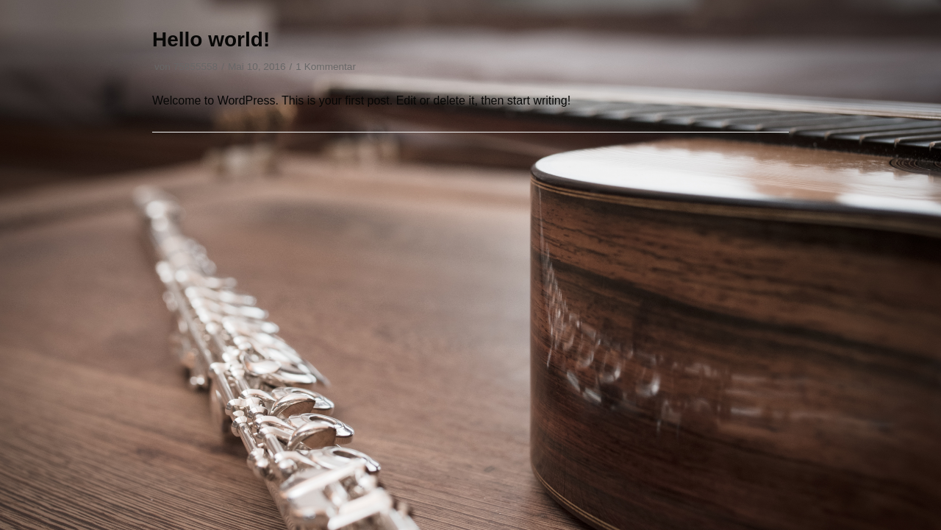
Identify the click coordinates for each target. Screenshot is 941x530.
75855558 (195, 66)
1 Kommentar (326, 66)
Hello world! (211, 39)
